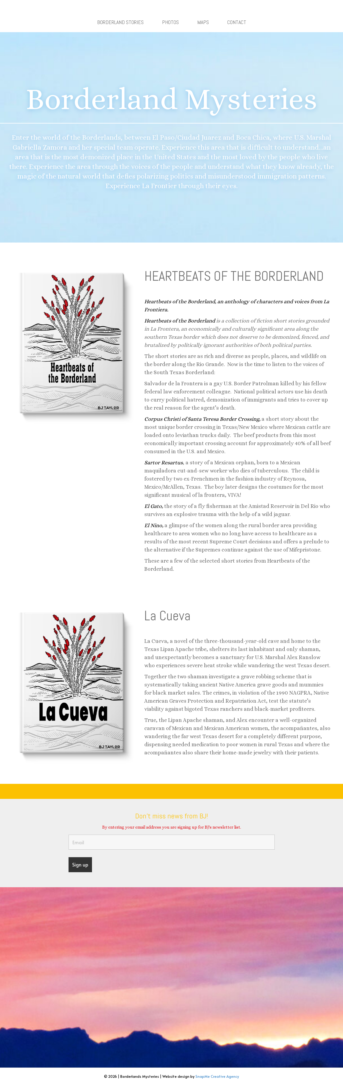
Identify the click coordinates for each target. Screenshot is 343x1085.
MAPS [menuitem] (203, 22)
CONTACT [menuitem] (236, 22)
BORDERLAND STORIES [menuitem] (120, 22)
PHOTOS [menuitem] (170, 22)
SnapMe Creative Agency (217, 1076)
